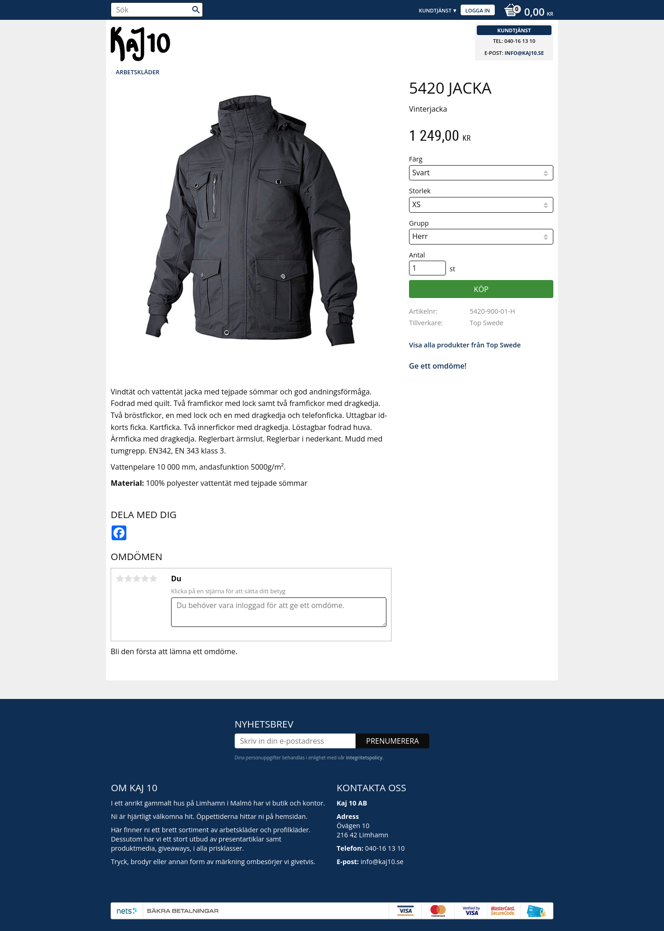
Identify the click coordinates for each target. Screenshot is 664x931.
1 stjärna (120, 578)
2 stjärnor (128, 578)
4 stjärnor (145, 578)
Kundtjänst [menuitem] (435, 10)
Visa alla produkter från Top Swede (465, 344)
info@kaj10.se (524, 52)
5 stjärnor (153, 578)
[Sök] (196, 10)
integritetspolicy (364, 757)
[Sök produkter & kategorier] (157, 9)
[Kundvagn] (526, 13)
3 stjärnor (136, 578)
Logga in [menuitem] (477, 10)
